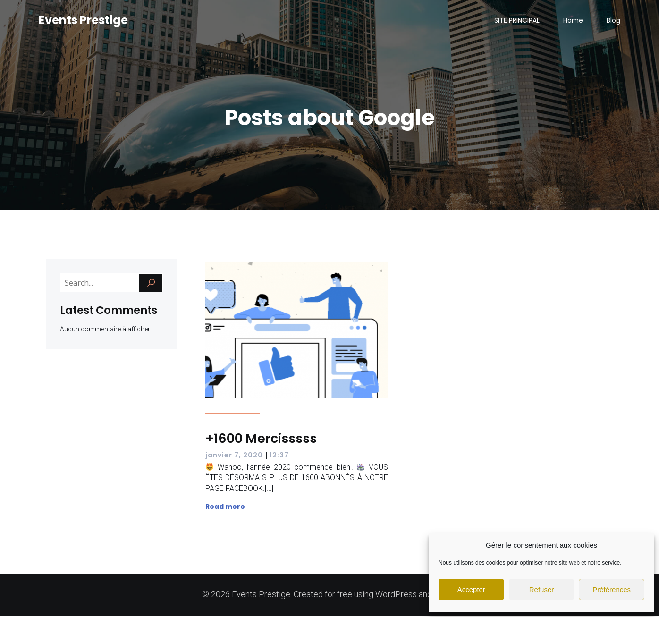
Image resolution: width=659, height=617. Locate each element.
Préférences (611, 589)
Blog (613, 21)
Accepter (471, 589)
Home (573, 21)
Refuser (541, 589)
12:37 (279, 456)
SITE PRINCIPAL (517, 21)
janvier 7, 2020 (234, 456)
